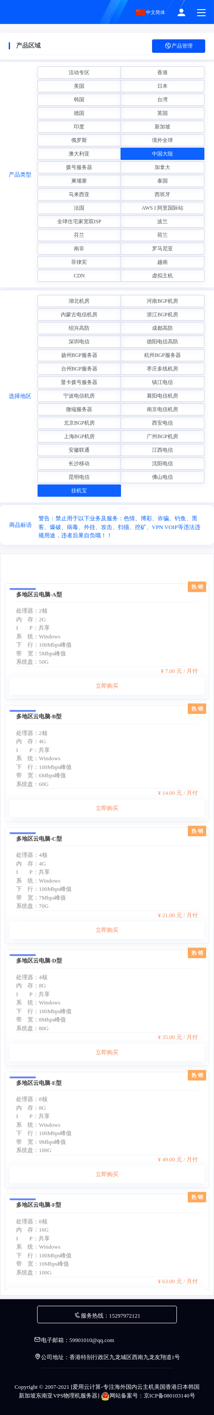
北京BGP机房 (79, 423)
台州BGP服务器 (79, 369)
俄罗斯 (79, 140)
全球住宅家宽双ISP (79, 221)
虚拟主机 (162, 276)
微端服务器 (79, 409)
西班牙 (162, 194)
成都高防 (162, 328)
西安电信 (162, 423)
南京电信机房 (162, 409)
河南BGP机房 (162, 301)
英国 (162, 113)
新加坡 (162, 127)
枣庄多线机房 (162, 369)
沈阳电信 (162, 463)
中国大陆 (162, 154)
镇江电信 (162, 382)
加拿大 (162, 167)
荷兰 (162, 235)
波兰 (162, 221)
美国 (79, 86)
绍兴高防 (79, 328)
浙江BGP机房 (162, 314)
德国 (79, 113)
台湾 (162, 100)
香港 (162, 72)
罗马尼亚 (162, 249)
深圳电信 (79, 342)
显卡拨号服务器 (79, 382)
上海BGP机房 (79, 436)
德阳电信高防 (162, 342)
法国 (79, 208)
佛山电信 (162, 477)
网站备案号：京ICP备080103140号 (148, 1395)
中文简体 (151, 12)
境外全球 (162, 140)
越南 (162, 262)
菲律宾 (79, 262)
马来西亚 (79, 194)
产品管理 (179, 46)
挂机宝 (79, 491)
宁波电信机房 (79, 396)
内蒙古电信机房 (79, 314)
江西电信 (162, 450)
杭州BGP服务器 (162, 355)
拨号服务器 (79, 167)
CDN (79, 276)
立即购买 (107, 771)
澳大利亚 (79, 154)
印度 (79, 127)
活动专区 (79, 72)
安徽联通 (79, 450)
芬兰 (79, 235)
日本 (162, 86)
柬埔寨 (79, 181)
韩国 (79, 100)
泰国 (162, 181)
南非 (79, 249)
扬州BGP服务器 (79, 355)
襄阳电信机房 (162, 396)
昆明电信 (79, 477)
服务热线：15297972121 (107, 1315)
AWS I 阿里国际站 (162, 208)
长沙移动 (79, 463)
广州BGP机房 (162, 436)
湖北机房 (79, 301)
